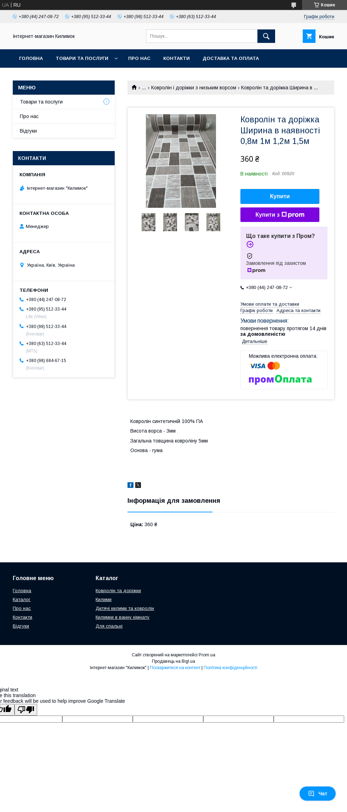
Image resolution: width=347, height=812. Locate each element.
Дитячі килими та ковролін (125, 608)
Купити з (279, 215)
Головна (31, 58)
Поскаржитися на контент (175, 667)
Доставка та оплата (231, 58)
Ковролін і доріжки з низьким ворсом (193, 87)
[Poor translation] (26, 710)
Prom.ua (207, 654)
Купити (280, 196)
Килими (104, 599)
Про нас (139, 58)
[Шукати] (266, 36)
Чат (317, 793)
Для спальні (109, 626)
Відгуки (28, 131)
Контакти (176, 58)
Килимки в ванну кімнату (122, 617)
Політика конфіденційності (230, 667)
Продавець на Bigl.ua (173, 661)
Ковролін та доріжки (118, 590)
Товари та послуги (82, 58)
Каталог (21, 599)
